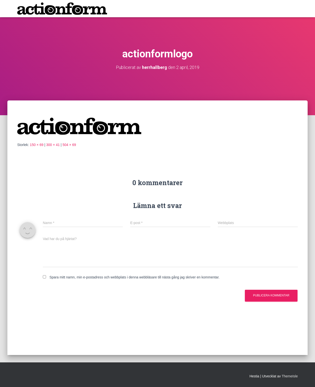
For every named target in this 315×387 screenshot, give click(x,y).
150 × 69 (36, 145)
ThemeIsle (290, 376)
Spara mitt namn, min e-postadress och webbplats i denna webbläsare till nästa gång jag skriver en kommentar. (134, 277)
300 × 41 (53, 145)
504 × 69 (69, 145)
